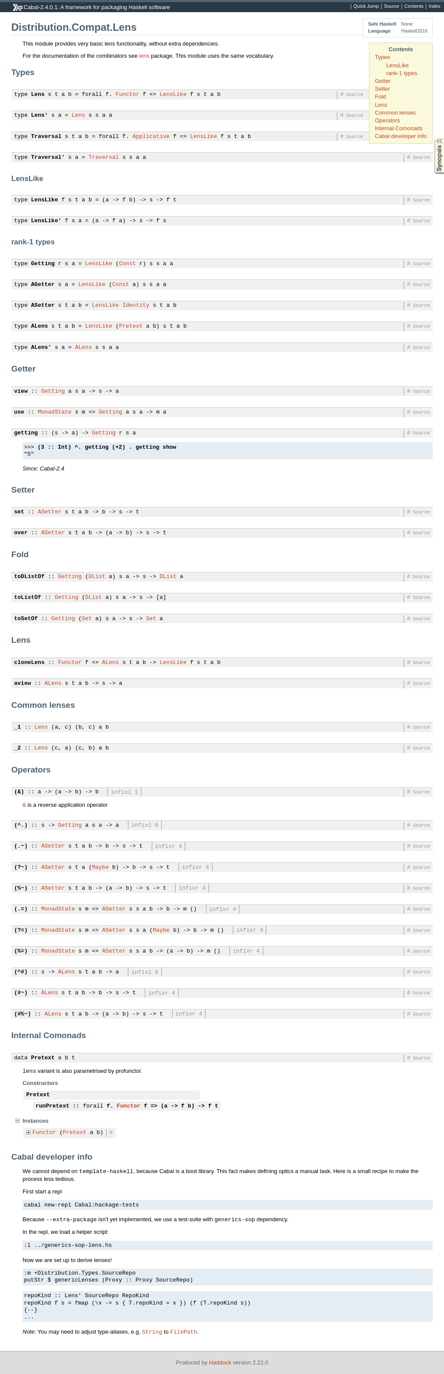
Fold (380, 96)
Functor (128, 95)
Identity (135, 305)
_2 (17, 748)
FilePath (183, 1331)
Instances (36, 1121)
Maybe (100, 867)
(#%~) (22, 1014)
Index (435, 6)
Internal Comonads (399, 128)
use (19, 412)
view (21, 391)
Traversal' (48, 157)
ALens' (41, 348)
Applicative (151, 137)
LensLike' (46, 221)
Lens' (39, 115)
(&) (19, 792)
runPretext (52, 1106)
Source (391, 6)
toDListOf (29, 577)
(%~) (21, 888)
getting (26, 433)
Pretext (131, 326)
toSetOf (26, 619)
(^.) (21, 825)
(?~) (21, 867)
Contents (414, 6)
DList (96, 577)
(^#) (21, 972)
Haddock (220, 1362)
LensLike (397, 65)
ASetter (43, 305)
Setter (382, 88)
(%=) (21, 951)
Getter (383, 81)
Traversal (46, 137)
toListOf (27, 598)
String (152, 1331)
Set (87, 619)
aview (22, 683)
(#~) (21, 993)
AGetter (43, 285)
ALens (39, 326)
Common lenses (395, 112)
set (19, 512)
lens (144, 56)
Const (127, 264)
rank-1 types (402, 73)
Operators (387, 120)
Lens (381, 105)
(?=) (21, 930)
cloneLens (29, 663)
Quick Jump (366, 6)
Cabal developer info (401, 136)
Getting (43, 264)
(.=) (21, 909)
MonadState (55, 412)
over (21, 533)
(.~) (21, 846)
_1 (17, 727)
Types (382, 57)
